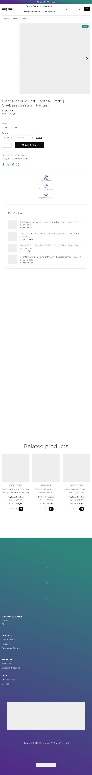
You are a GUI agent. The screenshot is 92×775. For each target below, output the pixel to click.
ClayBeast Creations (16, 155)
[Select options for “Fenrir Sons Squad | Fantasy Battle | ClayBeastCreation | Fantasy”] (21, 508)
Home (6, 18)
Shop (52, 2)
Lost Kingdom (49, 11)
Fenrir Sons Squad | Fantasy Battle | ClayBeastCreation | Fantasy (15, 492)
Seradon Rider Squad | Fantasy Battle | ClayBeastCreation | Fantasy (46, 492)
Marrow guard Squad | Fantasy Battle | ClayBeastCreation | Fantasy (76, 492)
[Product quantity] (6, 145)
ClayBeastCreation (31, 11)
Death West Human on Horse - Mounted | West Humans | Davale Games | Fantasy (50, 222)
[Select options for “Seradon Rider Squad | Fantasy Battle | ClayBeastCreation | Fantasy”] (51, 508)
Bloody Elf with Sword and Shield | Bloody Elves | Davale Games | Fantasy (50, 245)
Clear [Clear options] (39, 137)
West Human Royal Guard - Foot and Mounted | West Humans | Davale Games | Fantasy (50, 233)
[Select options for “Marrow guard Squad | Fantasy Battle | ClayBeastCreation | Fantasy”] (81, 508)
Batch (5, 133)
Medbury (48, 6)
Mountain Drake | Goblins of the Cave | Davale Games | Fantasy (50, 257)
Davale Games (33, 6)
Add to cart (30, 145)
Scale (4, 123)
